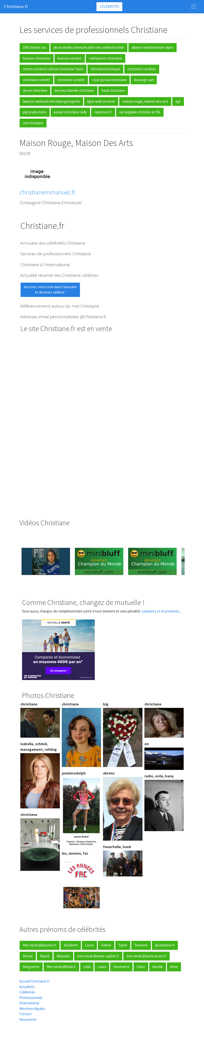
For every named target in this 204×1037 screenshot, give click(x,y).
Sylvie (122, 945)
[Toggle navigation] (193, 6)
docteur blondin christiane (74, 90)
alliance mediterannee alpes (152, 47)
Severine (141, 945)
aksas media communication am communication (89, 47)
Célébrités (109, 6)
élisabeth (71, 945)
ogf (178, 101)
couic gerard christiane (109, 79)
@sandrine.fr (165, 945)
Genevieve (121, 966)
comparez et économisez (160, 611)
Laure (89, 945)
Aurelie (157, 966)
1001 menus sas (34, 47)
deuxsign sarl (144, 79)
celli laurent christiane (105, 58)
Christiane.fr (16, 6)
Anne (174, 966)
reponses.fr (103, 112)
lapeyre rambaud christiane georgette (51, 101)
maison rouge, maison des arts (145, 101)
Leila (86, 966)
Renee (28, 956)
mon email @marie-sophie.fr (98, 956)
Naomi (44, 956)
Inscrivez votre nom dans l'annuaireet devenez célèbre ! (50, 290)
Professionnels (30, 997)
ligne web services (101, 101)
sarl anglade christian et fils (139, 112)
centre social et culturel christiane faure (53, 69)
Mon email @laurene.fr (39, 945)
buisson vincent (70, 58)
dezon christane (35, 90)
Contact (25, 1014)
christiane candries (141, 69)
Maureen (63, 956)
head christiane (113, 90)
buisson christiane (36, 58)
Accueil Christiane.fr (34, 981)
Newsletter (28, 1019)
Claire (141, 966)
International (29, 1003)
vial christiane (33, 123)
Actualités (27, 986)
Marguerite (31, 966)
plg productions (35, 112)
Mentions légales (32, 1008)
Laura (102, 966)
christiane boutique (105, 69)
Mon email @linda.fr (61, 966)
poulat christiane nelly (70, 112)
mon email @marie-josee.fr (146, 956)
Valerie (106, 945)
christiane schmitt (36, 79)
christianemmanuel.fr (47, 192)
